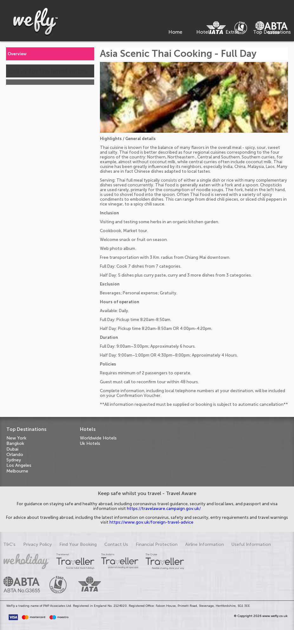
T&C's (9, 544)
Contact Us (116, 544)
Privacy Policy (37, 544)
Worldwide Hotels (98, 438)
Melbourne (17, 471)
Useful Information (251, 544)
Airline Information (204, 544)
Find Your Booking (78, 544)
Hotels (204, 32)
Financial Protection (157, 544)
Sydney (13, 460)
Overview (17, 53)
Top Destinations (272, 32)
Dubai (12, 449)
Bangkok (15, 443)
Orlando (14, 454)
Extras (232, 32)
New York (16, 438)
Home (175, 32)
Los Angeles (18, 465)
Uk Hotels (90, 443)
